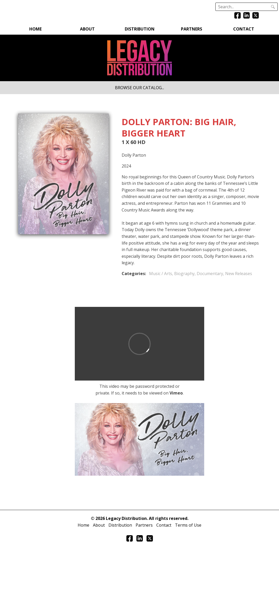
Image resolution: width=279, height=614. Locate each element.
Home (35, 29)
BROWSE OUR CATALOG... (139, 87)
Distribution (140, 29)
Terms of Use (188, 525)
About (87, 29)
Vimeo (176, 393)
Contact (243, 29)
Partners (191, 29)
